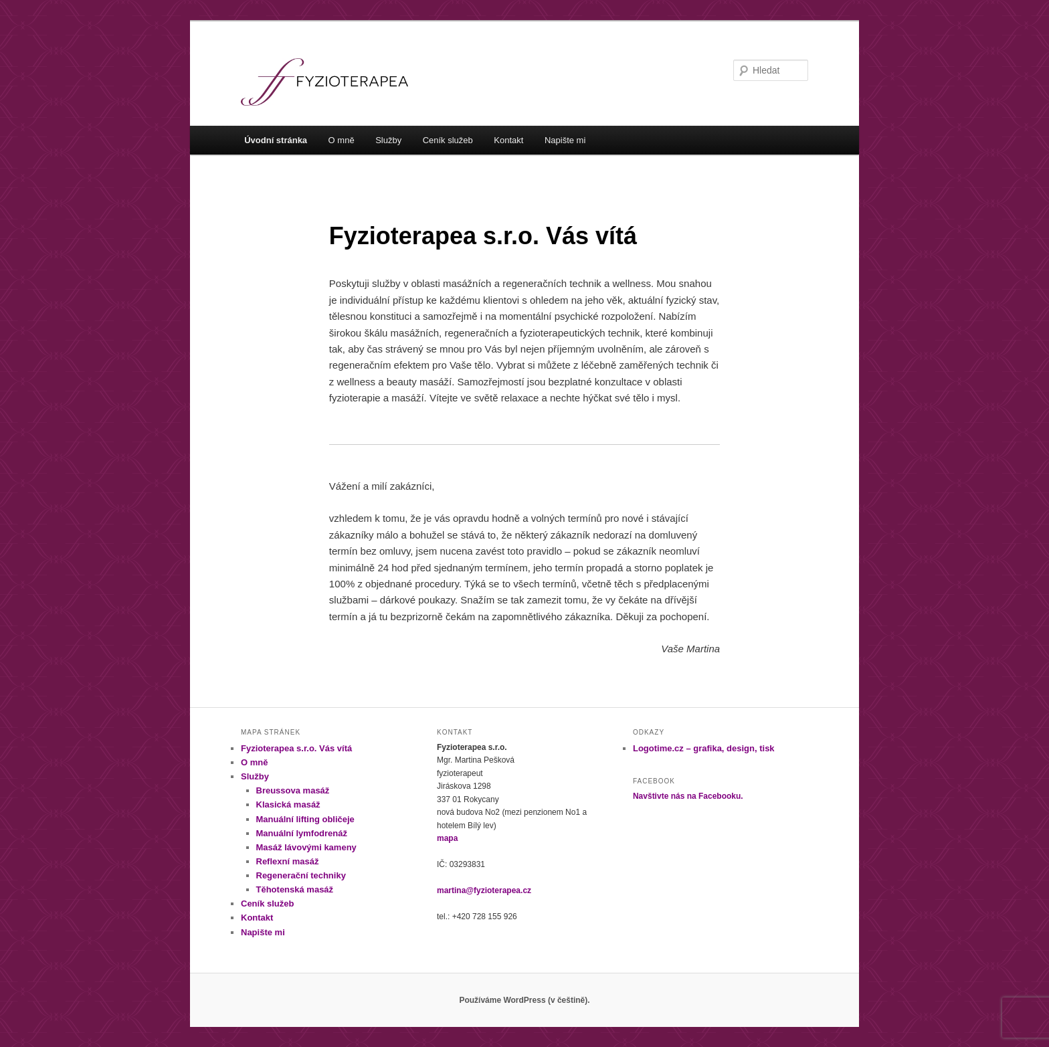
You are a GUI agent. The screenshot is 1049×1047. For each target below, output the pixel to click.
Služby (388, 140)
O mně (341, 140)
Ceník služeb (448, 140)
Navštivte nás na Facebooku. (688, 796)
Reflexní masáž (287, 861)
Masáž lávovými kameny (306, 847)
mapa (447, 838)
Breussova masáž (293, 790)
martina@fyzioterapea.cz (484, 890)
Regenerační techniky (301, 875)
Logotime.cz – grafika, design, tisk (704, 748)
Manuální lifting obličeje (305, 819)
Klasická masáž (288, 804)
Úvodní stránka (275, 140)
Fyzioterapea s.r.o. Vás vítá (296, 748)
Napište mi (565, 140)
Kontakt (508, 140)
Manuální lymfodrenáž (302, 833)
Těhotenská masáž (295, 889)
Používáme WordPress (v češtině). (524, 1000)
